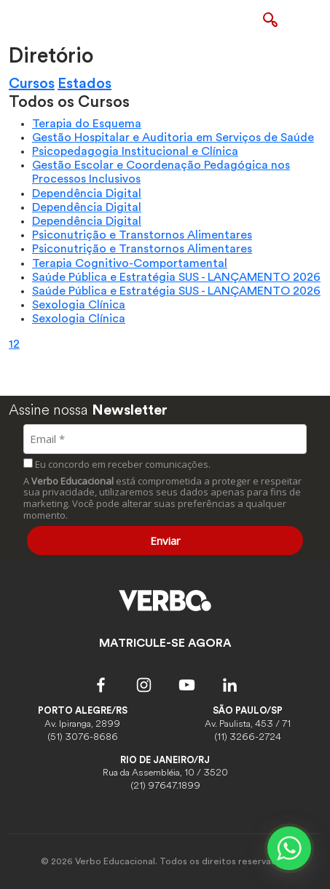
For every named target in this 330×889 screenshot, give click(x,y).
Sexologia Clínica (78, 305)
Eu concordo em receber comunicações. (117, 464)
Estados (84, 83)
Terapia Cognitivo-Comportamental (129, 263)
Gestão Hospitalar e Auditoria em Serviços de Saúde (173, 137)
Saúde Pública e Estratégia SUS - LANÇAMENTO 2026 (176, 277)
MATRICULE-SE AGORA (165, 643)
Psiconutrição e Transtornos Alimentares (142, 235)
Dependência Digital (86, 193)
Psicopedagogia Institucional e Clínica (135, 151)
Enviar (165, 540)
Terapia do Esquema (86, 123)
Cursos (32, 83)
